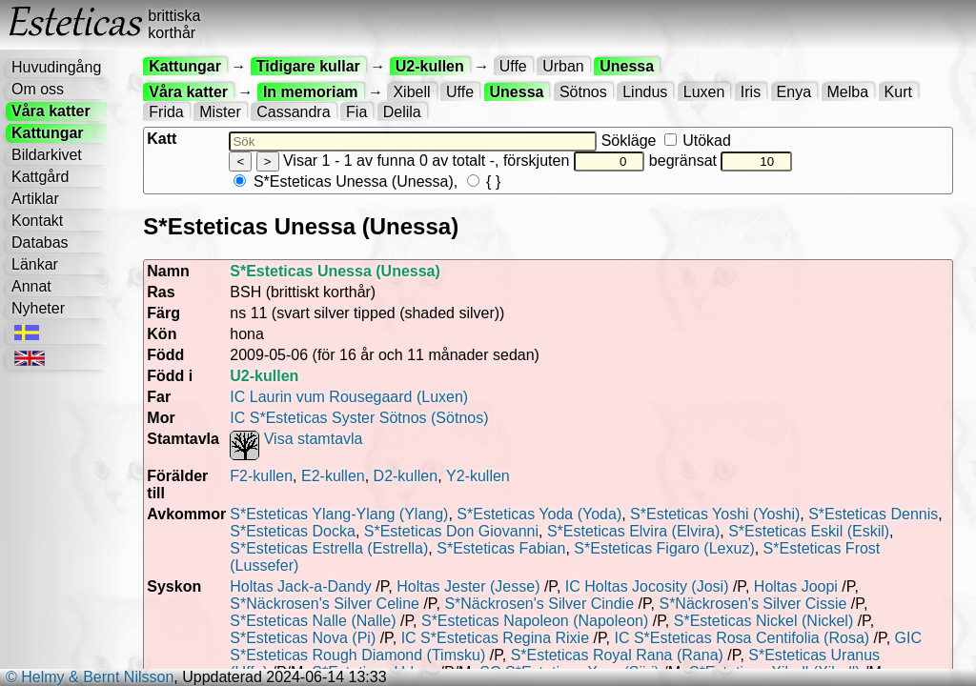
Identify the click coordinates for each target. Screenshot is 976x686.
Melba (848, 92)
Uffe (513, 66)
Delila (402, 112)
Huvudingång (56, 67)
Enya (794, 92)
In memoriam (310, 92)
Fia (356, 112)
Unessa (627, 66)
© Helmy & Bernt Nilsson (89, 677)
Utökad (697, 140)
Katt (161, 139)
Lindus (644, 92)
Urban (563, 66)
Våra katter (51, 111)
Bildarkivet (46, 155)
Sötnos (583, 92)
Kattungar (47, 133)
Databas (40, 242)
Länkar (34, 264)
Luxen (704, 92)
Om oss (37, 89)
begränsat (720, 160)
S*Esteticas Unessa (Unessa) (343, 181)
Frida (166, 112)
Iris (751, 92)
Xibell (411, 92)
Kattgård (40, 177)
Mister (220, 112)
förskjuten (573, 160)
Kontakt (37, 220)
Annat (31, 286)
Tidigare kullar (308, 66)
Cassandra (293, 112)
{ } (484, 181)
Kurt (898, 92)
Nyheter (38, 308)
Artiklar (35, 199)
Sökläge (666, 140)
